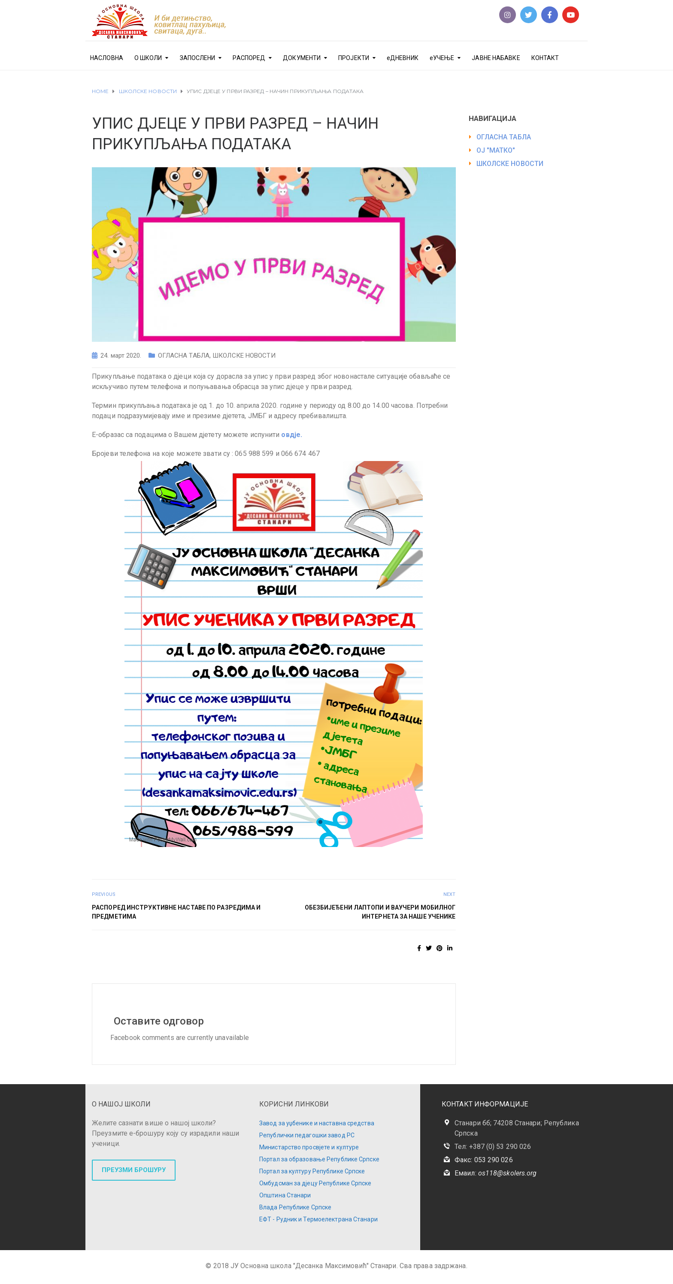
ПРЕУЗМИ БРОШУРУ (134, 1170)
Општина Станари (285, 1195)
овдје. (291, 435)
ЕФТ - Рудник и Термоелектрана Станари (318, 1219)
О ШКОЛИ (148, 57)
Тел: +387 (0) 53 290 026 (493, 1146)
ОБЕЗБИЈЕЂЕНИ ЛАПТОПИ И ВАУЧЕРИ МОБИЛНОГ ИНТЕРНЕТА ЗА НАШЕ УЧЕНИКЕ (380, 912)
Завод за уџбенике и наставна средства (316, 1123)
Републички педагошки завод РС (307, 1135)
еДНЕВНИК (402, 57)
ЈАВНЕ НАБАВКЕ (496, 57)
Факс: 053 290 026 (484, 1160)
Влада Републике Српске (295, 1207)
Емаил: (496, 1173)
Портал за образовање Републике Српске (319, 1159)
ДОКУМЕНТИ (302, 57)
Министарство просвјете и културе (309, 1147)
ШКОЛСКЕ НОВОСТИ (244, 355)
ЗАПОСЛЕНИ (197, 57)
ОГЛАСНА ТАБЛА (183, 355)
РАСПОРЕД (249, 57)
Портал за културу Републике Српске (312, 1171)
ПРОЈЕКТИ (353, 57)
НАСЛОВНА (106, 57)
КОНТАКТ (545, 57)
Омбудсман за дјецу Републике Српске (315, 1183)
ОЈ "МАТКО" (495, 150)
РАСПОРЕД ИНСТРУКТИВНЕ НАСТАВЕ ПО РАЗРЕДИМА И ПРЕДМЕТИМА (176, 912)
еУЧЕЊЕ (442, 57)
